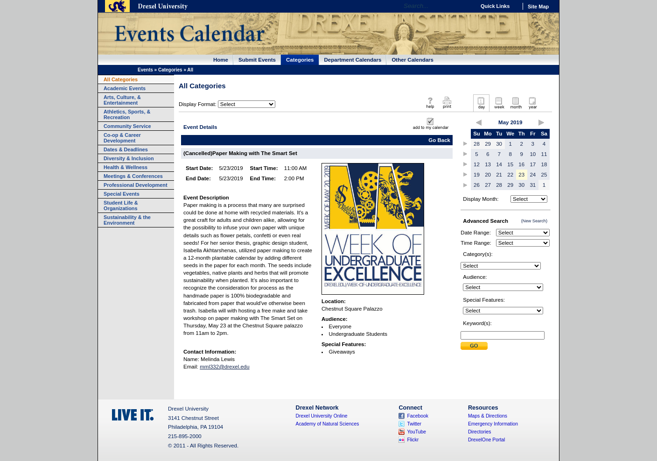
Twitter (414, 423)
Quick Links (495, 6)
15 (510, 164)
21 (499, 174)
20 (488, 174)
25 (544, 174)
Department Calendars (353, 60)
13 (488, 164)
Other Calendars (412, 60)
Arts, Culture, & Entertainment (122, 100)
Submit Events (257, 60)
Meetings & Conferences (133, 176)
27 (488, 185)
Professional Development (136, 185)
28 (477, 144)
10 (533, 154)
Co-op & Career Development (122, 137)
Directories (479, 431)
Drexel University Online (322, 415)
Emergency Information (493, 423)
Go (466, 6)
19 (477, 174)
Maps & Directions (487, 415)
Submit (474, 346)
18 (544, 164)
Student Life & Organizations (121, 205)
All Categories (121, 79)
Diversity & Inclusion (129, 158)
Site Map (538, 6)
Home (220, 60)
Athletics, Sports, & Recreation (127, 114)
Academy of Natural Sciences (327, 423)
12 (477, 164)
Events (145, 69)
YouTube (416, 431)
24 (533, 174)
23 (521, 174)
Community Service (127, 126)
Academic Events (125, 88)
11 (544, 154)
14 (499, 164)
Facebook (417, 415)
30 (499, 144)
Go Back (439, 140)
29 (488, 144)
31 (533, 185)
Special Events (122, 194)
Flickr (413, 439)
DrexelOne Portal (486, 439)
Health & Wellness (125, 167)
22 (510, 174)
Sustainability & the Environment (127, 220)
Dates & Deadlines (126, 149)
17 (533, 164)
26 (477, 185)
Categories (300, 60)
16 (521, 164)
